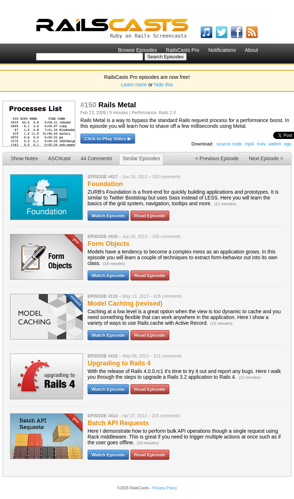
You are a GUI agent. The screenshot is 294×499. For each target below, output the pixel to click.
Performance (144, 112)
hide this (163, 84)
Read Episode (149, 215)
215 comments (166, 415)
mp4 (249, 144)
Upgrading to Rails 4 (119, 363)
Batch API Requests (118, 423)
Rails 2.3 (167, 112)
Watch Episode (108, 215)
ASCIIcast (59, 158)
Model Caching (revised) (125, 303)
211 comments (167, 356)
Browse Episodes (137, 50)
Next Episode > (266, 158)
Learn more (134, 84)
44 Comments (96, 158)
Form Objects (108, 243)
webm (274, 144)
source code (229, 144)
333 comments (166, 176)
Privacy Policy (164, 488)
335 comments (166, 236)
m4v (261, 144)
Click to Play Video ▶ (107, 138)
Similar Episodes (141, 158)
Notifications (222, 50)
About (251, 50)
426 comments (167, 296)
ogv (287, 144)
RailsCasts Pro (183, 50)
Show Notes (24, 158)
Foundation (105, 184)
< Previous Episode (217, 158)
